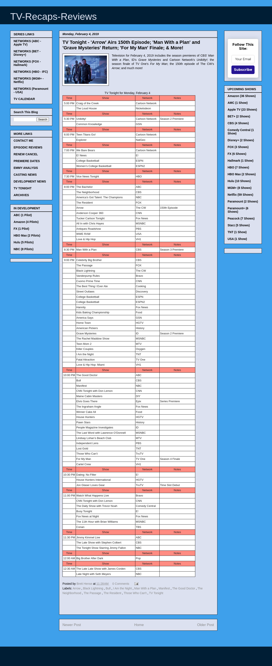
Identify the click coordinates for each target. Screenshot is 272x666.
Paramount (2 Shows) (243, 201)
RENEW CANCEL (26, 154)
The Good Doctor (184, 588)
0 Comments (120, 583)
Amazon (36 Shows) (242, 96)
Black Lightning (93, 588)
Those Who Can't (135, 593)
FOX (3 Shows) (238, 147)
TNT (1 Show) (237, 232)
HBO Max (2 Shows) (242, 174)
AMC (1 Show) (238, 102)
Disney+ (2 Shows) (241, 140)
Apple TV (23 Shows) (242, 109)
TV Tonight (156, 593)
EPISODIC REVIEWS (28, 147)
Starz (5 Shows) (239, 225)
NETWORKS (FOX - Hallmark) (27, 63)
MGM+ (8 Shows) (239, 188)
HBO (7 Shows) (238, 167)
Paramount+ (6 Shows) (238, 210)
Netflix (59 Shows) (240, 194)
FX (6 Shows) (237, 153)
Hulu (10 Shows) (239, 181)
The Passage (93, 593)
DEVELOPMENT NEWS (30, 181)
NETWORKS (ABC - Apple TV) (27, 42)
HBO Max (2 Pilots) (27, 235)
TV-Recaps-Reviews (53, 16)
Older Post (205, 625)
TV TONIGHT (23, 188)
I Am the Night (123, 588)
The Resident (112, 593)
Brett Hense (84, 583)
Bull (108, 588)
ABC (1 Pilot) (23, 215)
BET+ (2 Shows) (239, 116)
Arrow (77, 588)
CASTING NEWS (25, 174)
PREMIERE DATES (27, 161)
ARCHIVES (21, 195)
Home (139, 625)
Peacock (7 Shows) (241, 218)
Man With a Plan (145, 588)
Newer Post (71, 625)
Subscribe (243, 70)
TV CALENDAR (24, 99)
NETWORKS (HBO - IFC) (31, 71)
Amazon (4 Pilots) (26, 222)
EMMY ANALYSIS (26, 168)
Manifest (165, 588)
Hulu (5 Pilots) (24, 242)
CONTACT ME (23, 140)
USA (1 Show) (237, 239)
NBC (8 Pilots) (23, 249)
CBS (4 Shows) (238, 123)
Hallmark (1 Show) (240, 160)
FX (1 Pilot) (21, 228)
